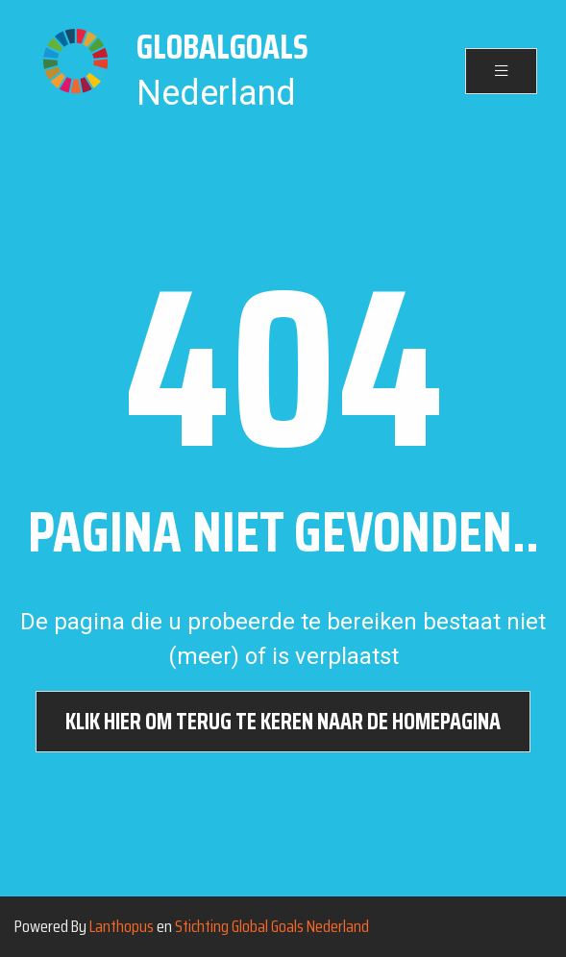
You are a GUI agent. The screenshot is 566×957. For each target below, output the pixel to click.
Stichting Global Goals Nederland (272, 926)
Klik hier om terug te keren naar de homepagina (283, 721)
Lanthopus (121, 926)
